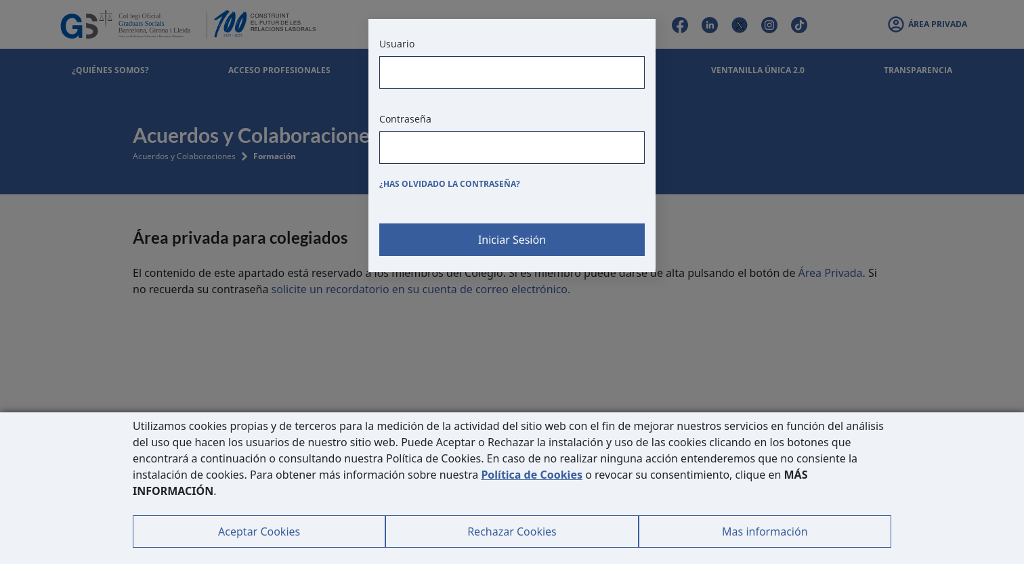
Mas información (764, 531)
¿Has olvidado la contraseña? (449, 184)
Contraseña (405, 118)
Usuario (396, 43)
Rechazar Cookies (512, 531)
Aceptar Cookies (259, 531)
